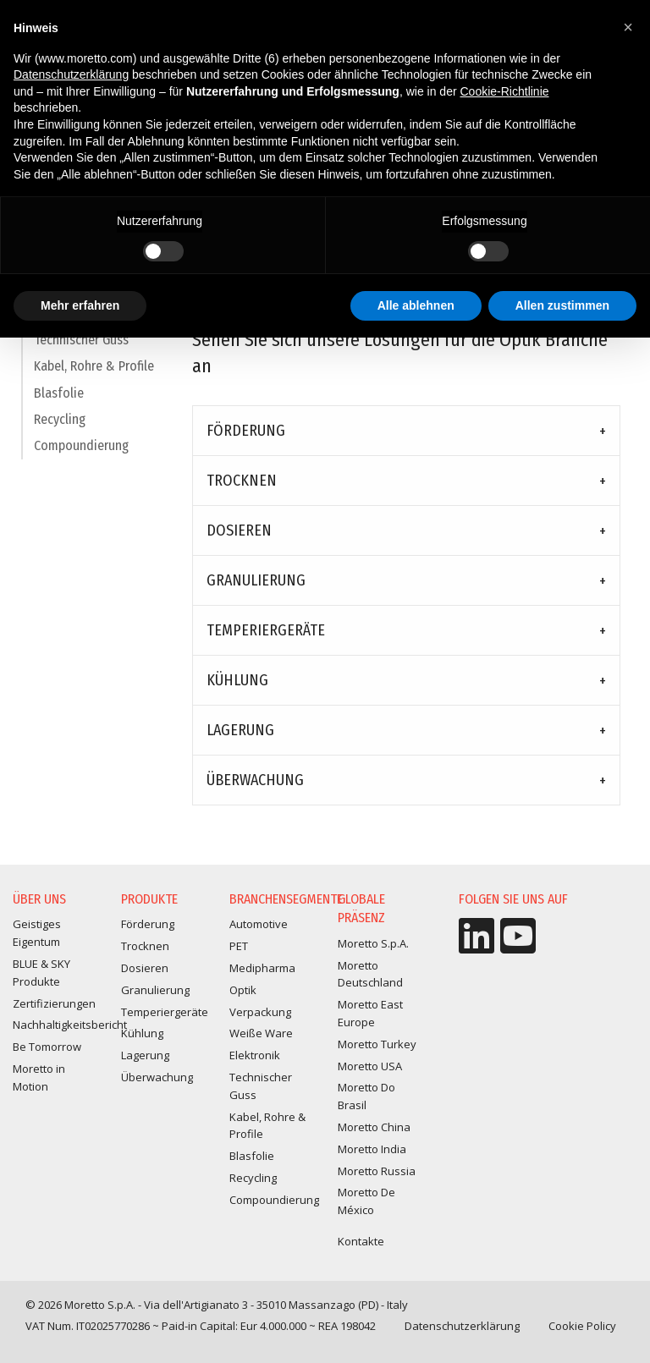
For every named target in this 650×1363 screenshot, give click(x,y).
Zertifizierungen (54, 1003)
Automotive (258, 924)
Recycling (59, 428)
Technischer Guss (81, 348)
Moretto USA (370, 1066)
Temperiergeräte (266, 630)
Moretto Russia (377, 1171)
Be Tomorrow (47, 1046)
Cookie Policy (582, 1325)
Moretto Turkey (377, 1044)
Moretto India (372, 1149)
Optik (242, 990)
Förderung (246, 430)
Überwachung (255, 780)
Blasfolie (59, 401)
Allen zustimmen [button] (562, 305)
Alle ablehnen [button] (415, 305)
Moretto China (374, 1127)
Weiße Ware (261, 1033)
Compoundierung (81, 455)
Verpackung (260, 1012)
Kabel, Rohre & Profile (94, 374)
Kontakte (361, 1241)
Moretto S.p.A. (373, 943)
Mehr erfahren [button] (80, 305)
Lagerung (240, 730)
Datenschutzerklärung (462, 1325)
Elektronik (254, 1055)
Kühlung (237, 680)
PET (238, 946)
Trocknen (242, 480)
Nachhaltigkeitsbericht (70, 1024)
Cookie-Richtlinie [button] (504, 91)
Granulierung (256, 580)
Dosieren (239, 530)
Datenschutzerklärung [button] (71, 74)
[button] (628, 27)
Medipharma (262, 968)
